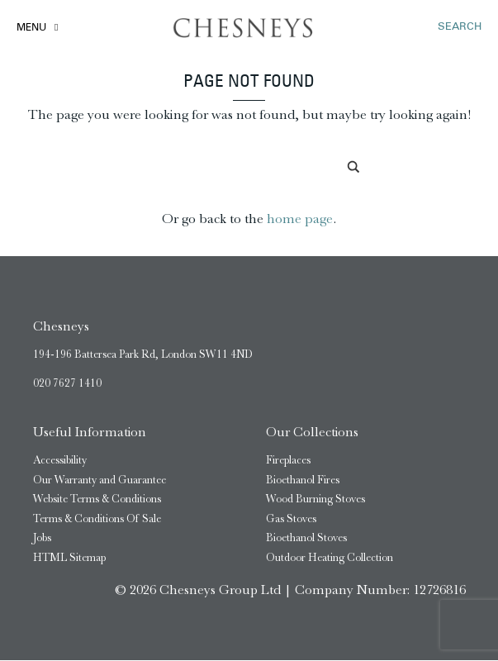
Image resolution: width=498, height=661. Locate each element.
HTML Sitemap (69, 557)
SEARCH (459, 26)
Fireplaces (288, 460)
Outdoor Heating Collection (329, 557)
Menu (31, 28)
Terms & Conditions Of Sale (97, 518)
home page (300, 219)
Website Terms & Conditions (97, 499)
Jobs (42, 538)
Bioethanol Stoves (306, 538)
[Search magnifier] (354, 167)
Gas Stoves (291, 518)
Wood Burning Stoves (315, 499)
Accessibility (60, 460)
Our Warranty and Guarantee (99, 479)
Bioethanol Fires (302, 479)
